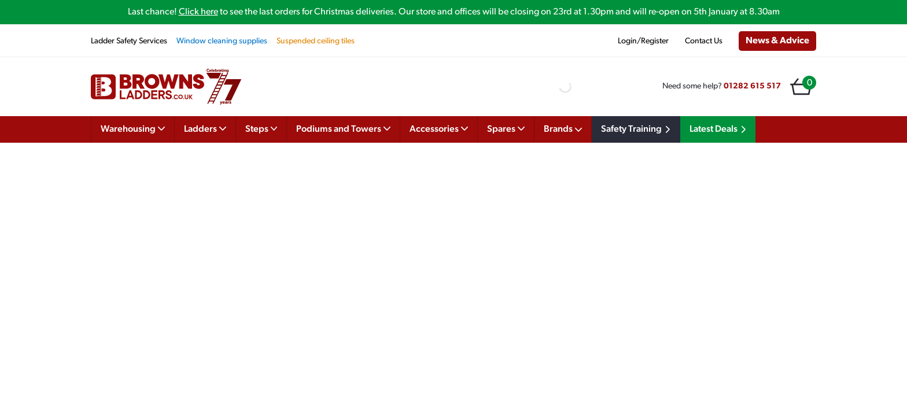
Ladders (205, 128)
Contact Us (703, 41)
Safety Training (637, 129)
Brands (563, 129)
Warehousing (133, 128)
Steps (261, 128)
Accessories (439, 128)
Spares (506, 128)
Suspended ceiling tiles (315, 41)
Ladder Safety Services (129, 41)
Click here (198, 12)
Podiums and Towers (343, 128)
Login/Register (643, 41)
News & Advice (777, 41)
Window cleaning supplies (221, 41)
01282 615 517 (752, 86)
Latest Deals (720, 129)
